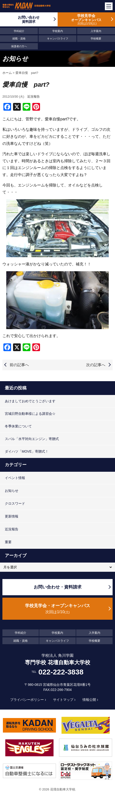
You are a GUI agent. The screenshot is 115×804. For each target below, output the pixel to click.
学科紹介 (19, 31)
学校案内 (57, 31)
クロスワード (15, 503)
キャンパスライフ (57, 38)
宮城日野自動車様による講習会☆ (30, 414)
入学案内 (96, 31)
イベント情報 (15, 478)
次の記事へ (95, 365)
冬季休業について (18, 426)
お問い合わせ (29, 19)
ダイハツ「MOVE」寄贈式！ (26, 451)
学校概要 (96, 38)
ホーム (7, 73)
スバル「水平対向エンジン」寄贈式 (32, 439)
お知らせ (11, 491)
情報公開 (89, 700)
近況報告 (33, 96)
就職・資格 (19, 38)
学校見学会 (86, 19)
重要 (8, 542)
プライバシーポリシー (27, 700)
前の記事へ (19, 365)
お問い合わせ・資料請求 (57, 587)
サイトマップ (63, 700)
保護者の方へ (19, 46)
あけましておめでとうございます (30, 401)
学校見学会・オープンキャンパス (57, 609)
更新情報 (11, 516)
